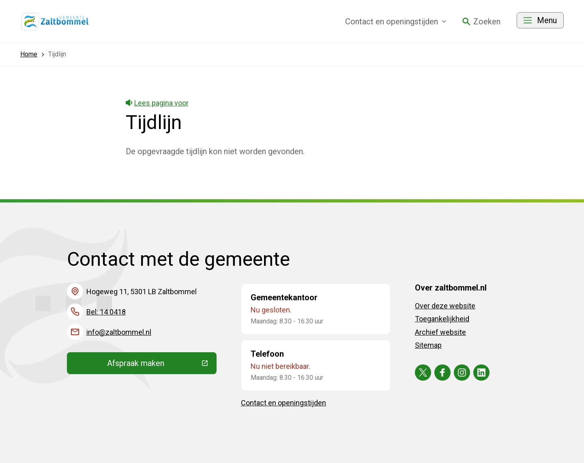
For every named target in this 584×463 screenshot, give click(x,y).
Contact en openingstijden (283, 402)
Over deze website (445, 305)
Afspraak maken (162, 365)
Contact (395, 21)
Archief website (440, 332)
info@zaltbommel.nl (118, 332)
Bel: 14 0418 (106, 312)
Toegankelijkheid (442, 318)
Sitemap (428, 345)
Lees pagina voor (157, 103)
